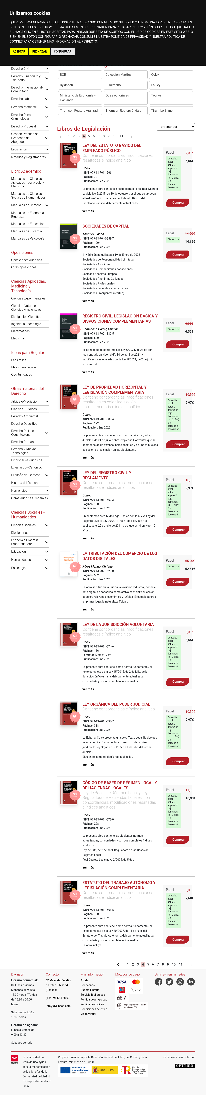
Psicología (18, 568)
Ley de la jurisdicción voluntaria (118, 624)
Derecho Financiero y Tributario (26, 78)
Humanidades (21, 560)
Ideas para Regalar (27, 352)
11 (121, 136)
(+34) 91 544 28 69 (57, 998)
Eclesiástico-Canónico (26, 467)
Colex (155, 75)
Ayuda (84, 980)
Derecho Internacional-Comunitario (27, 89)
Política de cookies (92, 1004)
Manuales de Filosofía (26, 231)
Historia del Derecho (25, 483)
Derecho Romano (23, 442)
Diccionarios (20, 533)
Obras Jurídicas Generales (29, 498)
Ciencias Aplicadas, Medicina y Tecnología (28, 286)
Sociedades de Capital (105, 226)
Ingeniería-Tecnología (26, 324)
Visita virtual (88, 1013)
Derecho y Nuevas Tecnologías (23, 451)
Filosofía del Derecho (25, 475)
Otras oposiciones (23, 267)
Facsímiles (18, 360)
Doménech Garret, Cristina (100, 329)
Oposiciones (22, 252)
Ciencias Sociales (23, 525)
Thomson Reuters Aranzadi (79, 110)
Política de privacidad (94, 999)
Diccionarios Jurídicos (26, 460)
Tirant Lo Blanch (162, 110)
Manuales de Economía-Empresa (28, 215)
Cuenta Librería (90, 990)
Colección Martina (119, 75)
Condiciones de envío (94, 1009)
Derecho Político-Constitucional (23, 433)
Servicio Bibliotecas (93, 994)
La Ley (155, 85)
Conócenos (88, 985)
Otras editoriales (117, 95)
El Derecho (113, 85)
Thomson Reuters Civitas (123, 110)
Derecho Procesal (23, 126)
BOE (63, 75)
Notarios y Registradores (28, 157)
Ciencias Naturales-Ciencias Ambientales (26, 307)
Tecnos (156, 95)
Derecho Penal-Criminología (21, 116)
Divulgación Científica (26, 317)
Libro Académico (26, 171)
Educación (18, 551)
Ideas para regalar (23, 367)
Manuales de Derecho (26, 205)
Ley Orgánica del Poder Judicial (116, 704)
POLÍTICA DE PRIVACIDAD (129, 37)
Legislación (19, 149)
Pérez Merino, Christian (98, 566)
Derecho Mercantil (24, 107)
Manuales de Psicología (27, 238)
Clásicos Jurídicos (24, 409)
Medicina (17, 338)
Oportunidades (21, 374)
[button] (46, 68)
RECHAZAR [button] (39, 51)
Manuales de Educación (28, 224)
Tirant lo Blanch (93, 234)
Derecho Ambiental (24, 416)
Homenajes (19, 490)
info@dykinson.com (58, 1005)
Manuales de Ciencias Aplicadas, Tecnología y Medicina (27, 182)
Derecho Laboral (22, 99)
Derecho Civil (20, 69)
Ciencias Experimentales (28, 298)
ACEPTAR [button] (19, 51)
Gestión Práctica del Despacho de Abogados (25, 137)
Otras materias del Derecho (27, 391)
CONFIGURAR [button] (62, 51)
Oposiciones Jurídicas (26, 260)
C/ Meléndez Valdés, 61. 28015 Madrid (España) (58, 985)
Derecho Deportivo (24, 424)
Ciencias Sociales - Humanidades (28, 514)
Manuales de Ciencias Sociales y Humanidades (28, 195)
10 (114, 136)
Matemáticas (20, 331)
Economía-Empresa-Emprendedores (25, 542)
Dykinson (66, 85)
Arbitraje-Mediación (24, 401)
